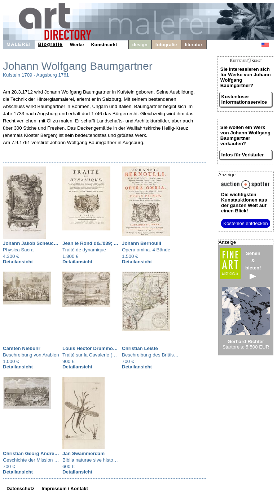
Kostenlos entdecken (245, 223)
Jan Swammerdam (83, 453)
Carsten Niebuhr (21, 348)
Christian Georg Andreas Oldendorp (44, 453)
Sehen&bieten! (253, 265)
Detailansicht (18, 261)
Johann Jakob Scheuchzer (33, 243)
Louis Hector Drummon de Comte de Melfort (112, 348)
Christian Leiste (140, 348)
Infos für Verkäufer (242, 154)
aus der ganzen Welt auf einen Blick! (244, 202)
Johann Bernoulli (141, 243)
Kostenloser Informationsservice (244, 99)
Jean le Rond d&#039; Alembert (98, 243)
